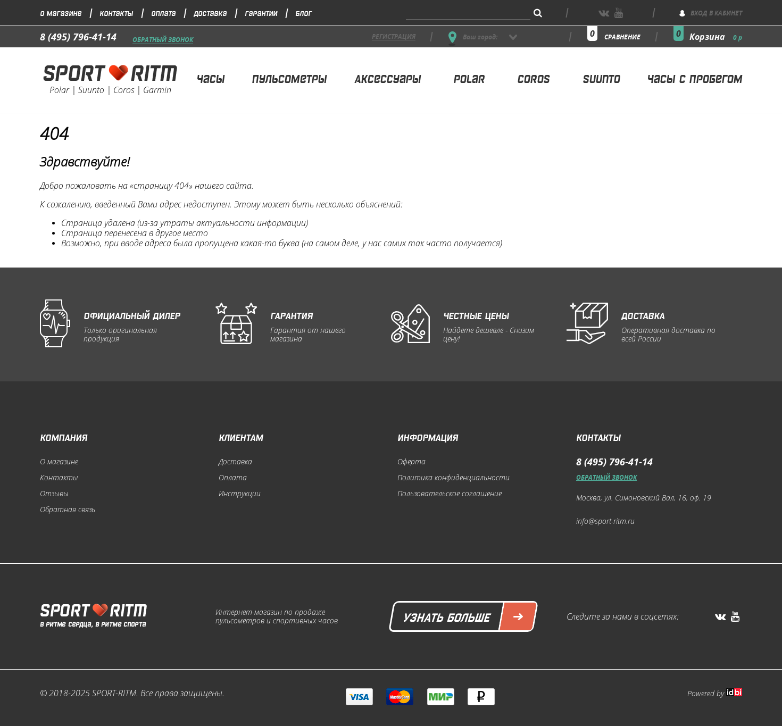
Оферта (411, 461)
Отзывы (54, 493)
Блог (303, 12)
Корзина (715, 37)
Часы (210, 78)
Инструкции (240, 493)
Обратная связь (67, 509)
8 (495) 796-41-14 (78, 36)
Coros (533, 78)
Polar (469, 78)
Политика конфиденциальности (453, 477)
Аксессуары (387, 78)
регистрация (393, 37)
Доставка (210, 12)
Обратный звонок (162, 40)
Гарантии (261, 12)
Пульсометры (289, 78)
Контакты (116, 12)
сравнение (622, 36)
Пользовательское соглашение (449, 493)
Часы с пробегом (694, 78)
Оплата (163, 12)
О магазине (60, 12)
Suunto (601, 78)
